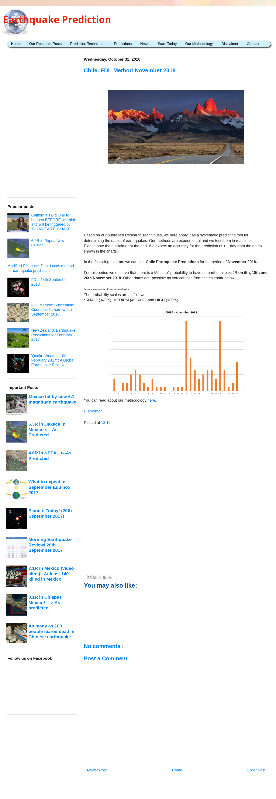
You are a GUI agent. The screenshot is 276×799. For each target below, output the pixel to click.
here (150, 400)
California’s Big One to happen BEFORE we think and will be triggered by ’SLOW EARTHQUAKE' (53, 222)
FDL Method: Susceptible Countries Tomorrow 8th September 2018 (52, 309)
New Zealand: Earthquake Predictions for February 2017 (53, 335)
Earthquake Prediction (57, 19)
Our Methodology (199, 44)
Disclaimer (229, 44)
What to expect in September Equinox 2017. (49, 487)
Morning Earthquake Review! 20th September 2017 (50, 545)
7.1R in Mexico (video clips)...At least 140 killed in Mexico (51, 573)
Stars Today (167, 44)
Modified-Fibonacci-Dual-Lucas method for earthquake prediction (40, 268)
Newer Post (97, 770)
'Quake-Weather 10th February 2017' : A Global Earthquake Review (52, 360)
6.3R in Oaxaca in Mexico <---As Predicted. (46, 429)
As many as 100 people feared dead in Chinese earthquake (51, 631)
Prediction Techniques (87, 44)
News (144, 44)
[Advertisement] (176, 199)
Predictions (123, 44)
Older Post (256, 770)
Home (16, 44)
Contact (253, 44)
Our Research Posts (45, 44)
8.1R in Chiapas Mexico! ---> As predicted (45, 602)
